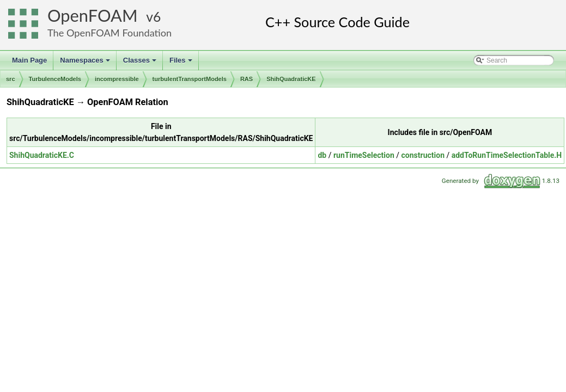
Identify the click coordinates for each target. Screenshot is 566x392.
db (322, 155)
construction (423, 155)
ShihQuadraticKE (290, 79)
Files (181, 63)
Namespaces (86, 63)
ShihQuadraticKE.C (41, 155)
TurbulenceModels (55, 79)
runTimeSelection (363, 155)
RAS (246, 79)
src (10, 79)
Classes (140, 63)
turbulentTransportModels (190, 79)
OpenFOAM (92, 15)
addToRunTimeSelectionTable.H (507, 155)
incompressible (117, 79)
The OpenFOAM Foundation (109, 33)
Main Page (29, 60)
